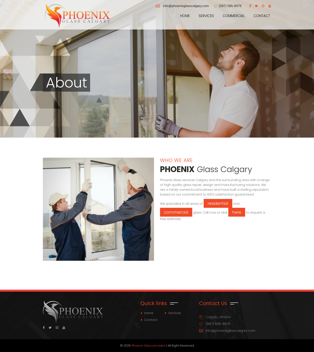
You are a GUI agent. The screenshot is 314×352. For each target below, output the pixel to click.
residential (218, 203)
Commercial (234, 15)
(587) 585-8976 (230, 6)
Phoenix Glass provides (148, 345)
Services (206, 15)
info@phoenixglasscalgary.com (184, 6)
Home (185, 15)
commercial (176, 212)
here (236, 212)
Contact (262, 15)
